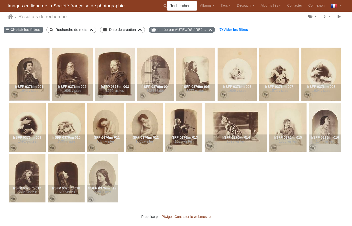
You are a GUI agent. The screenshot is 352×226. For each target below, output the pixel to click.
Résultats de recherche (42, 16)
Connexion (316, 5)
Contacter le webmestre (193, 217)
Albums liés (269, 5)
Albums (206, 5)
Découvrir (244, 5)
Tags (224, 5)
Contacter (294, 5)
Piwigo (167, 217)
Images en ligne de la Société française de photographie (66, 5)
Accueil (10, 16)
